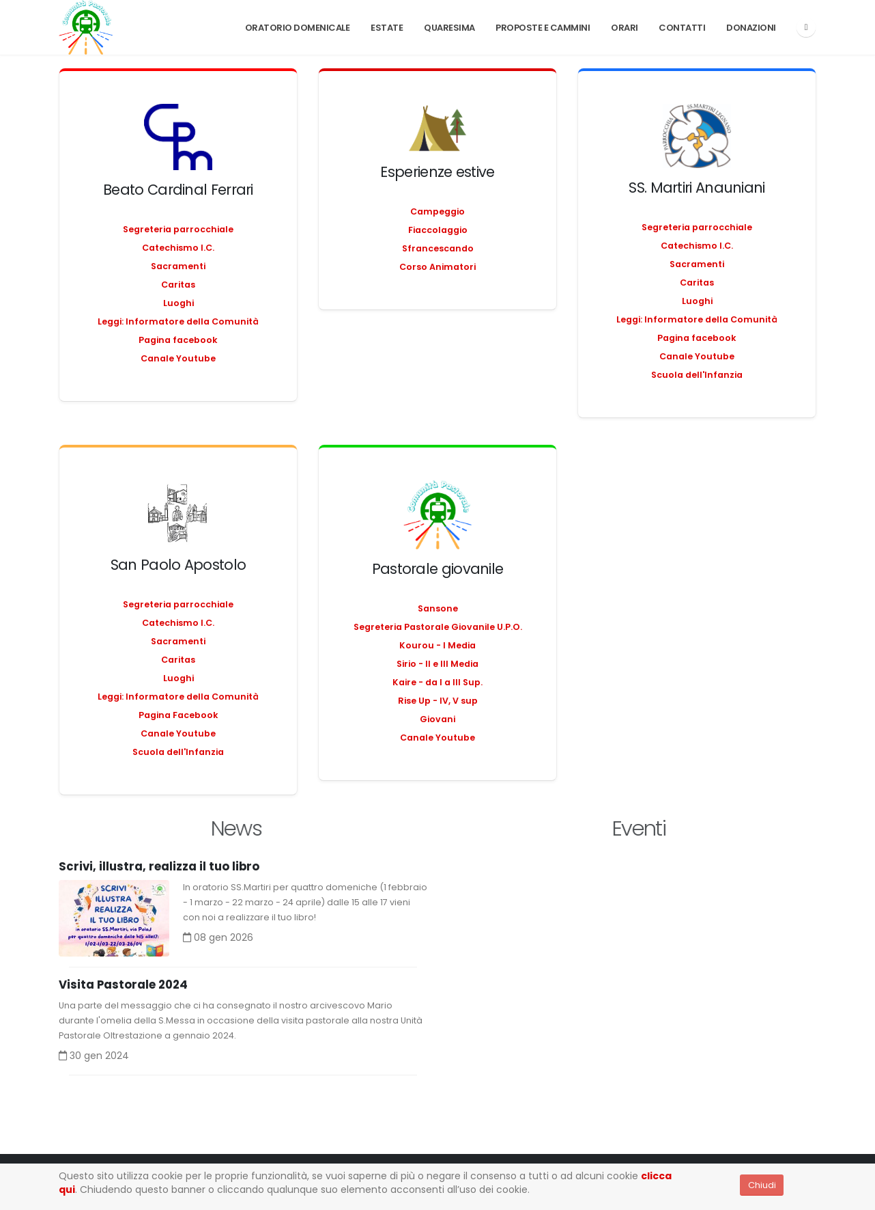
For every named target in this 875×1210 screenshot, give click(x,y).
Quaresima (449, 27)
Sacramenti (178, 266)
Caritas (178, 284)
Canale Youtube (178, 358)
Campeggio (437, 211)
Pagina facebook (178, 340)
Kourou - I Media (437, 645)
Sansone (438, 608)
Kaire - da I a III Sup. (437, 682)
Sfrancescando (438, 248)
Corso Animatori (437, 267)
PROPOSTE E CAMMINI (543, 27)
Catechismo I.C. (178, 247)
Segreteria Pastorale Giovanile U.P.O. (438, 627)
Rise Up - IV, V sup (438, 700)
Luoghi (178, 303)
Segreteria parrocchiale (178, 229)
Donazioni (751, 27)
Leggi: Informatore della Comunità (178, 321)
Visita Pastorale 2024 (123, 985)
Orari (624, 27)
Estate (387, 27)
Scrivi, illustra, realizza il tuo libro (159, 867)
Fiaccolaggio (438, 230)
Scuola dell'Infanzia (697, 375)
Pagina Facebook (178, 715)
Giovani (437, 719)
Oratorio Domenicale (297, 27)
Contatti (682, 27)
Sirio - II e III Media (437, 664)
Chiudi (762, 1185)
